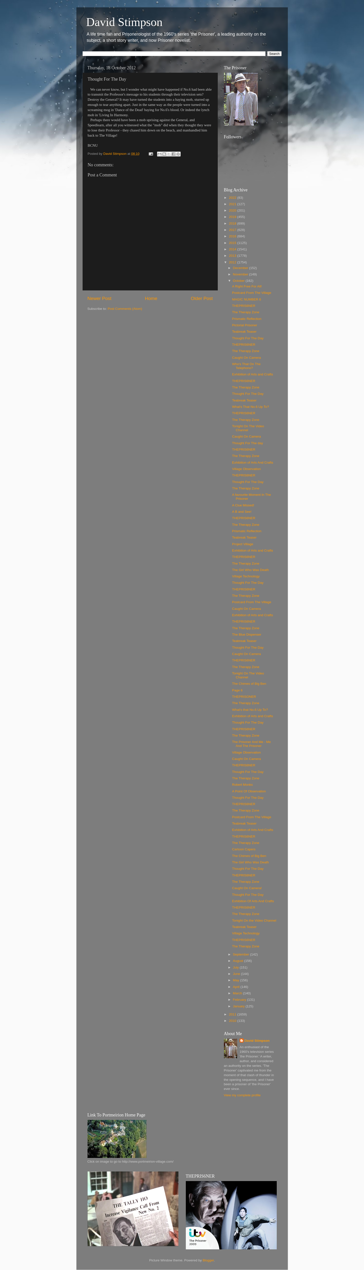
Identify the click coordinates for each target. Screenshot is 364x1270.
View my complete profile (242, 1095)
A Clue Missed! (243, 505)
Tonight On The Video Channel (248, 428)
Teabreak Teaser (244, 331)
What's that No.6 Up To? (250, 710)
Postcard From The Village (251, 293)
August (238, 961)
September (241, 954)
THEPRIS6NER (243, 306)
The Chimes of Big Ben (249, 683)
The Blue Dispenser (246, 634)
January (239, 1006)
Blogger (208, 1260)
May (236, 980)
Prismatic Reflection (246, 319)
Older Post (202, 298)
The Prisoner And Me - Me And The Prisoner (251, 744)
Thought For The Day (247, 338)
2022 (233, 198)
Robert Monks (242, 784)
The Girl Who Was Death (250, 570)
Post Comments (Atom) (125, 309)
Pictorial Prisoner (244, 325)
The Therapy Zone (245, 312)
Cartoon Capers (243, 849)
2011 (233, 1014)
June (237, 974)
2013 (233, 255)
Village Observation (246, 469)
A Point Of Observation (249, 791)
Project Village (242, 544)
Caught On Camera (246, 357)
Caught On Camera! (247, 888)
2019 (233, 217)
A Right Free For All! (247, 286)
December (241, 268)
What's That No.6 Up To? (250, 407)
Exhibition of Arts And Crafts (252, 462)
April (237, 987)
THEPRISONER (244, 697)
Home (151, 298)
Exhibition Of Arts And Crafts (253, 901)
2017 (233, 230)
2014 (233, 249)
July (236, 967)
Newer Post (99, 298)
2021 (233, 204)
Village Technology (246, 576)
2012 (233, 262)
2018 (233, 223)
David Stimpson (124, 22)
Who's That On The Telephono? (246, 366)
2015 (233, 243)
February (240, 999)
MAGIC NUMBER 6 (246, 299)
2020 (233, 210)
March (238, 993)
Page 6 (237, 690)
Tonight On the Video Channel (254, 920)
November (241, 274)
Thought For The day (247, 443)
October (239, 281)
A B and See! (241, 512)
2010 (233, 1021)
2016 (233, 236)
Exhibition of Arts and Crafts (252, 374)
